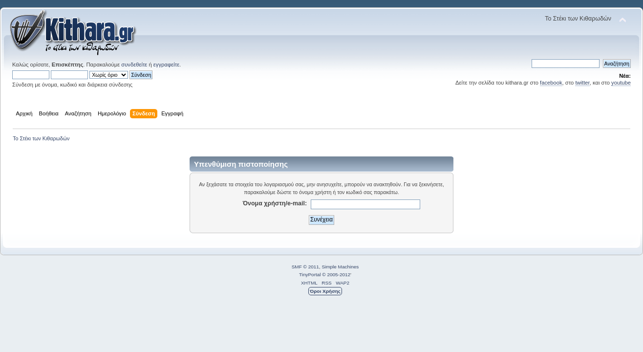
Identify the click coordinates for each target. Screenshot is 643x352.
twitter (582, 83)
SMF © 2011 (305, 266)
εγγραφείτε (166, 64)
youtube (621, 83)
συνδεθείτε (134, 64)
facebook (551, 83)
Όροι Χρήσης (325, 291)
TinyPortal (310, 274)
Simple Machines (340, 266)
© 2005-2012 (336, 274)
